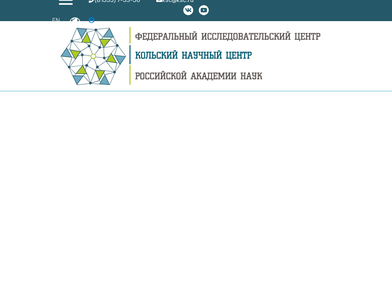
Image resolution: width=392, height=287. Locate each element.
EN (56, 20)
